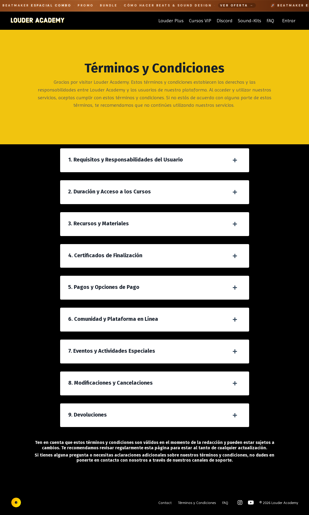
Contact (165, 503)
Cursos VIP (200, 20)
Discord (224, 20)
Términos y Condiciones (197, 503)
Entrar (289, 20)
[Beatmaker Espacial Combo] (154, 6)
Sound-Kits (249, 20)
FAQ (270, 20)
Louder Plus (171, 20)
